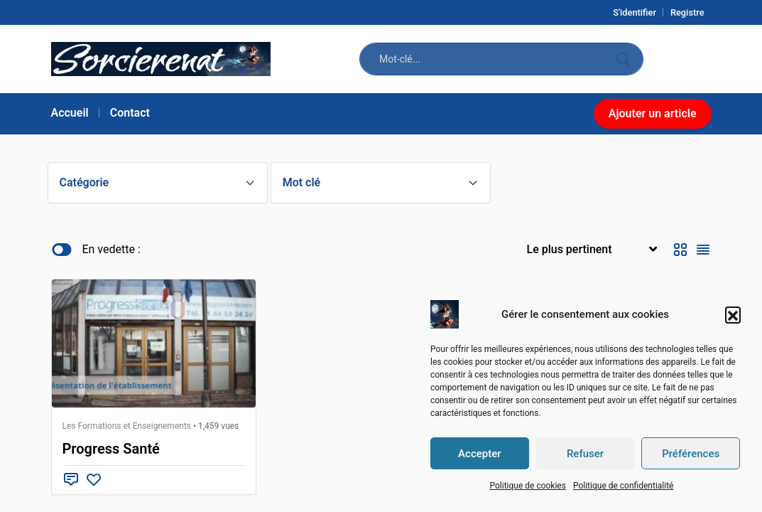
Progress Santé (111, 448)
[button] (733, 314)
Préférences (690, 453)
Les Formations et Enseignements (127, 426)
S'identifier (634, 12)
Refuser (585, 453)
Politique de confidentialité (623, 486)
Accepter (479, 453)
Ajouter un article (653, 113)
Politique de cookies (527, 486)
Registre (687, 12)
